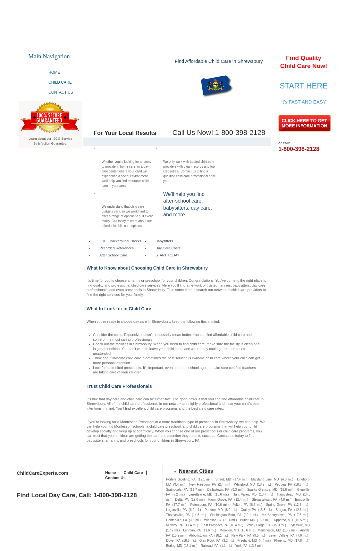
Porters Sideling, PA (181, 479)
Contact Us (60, 92)
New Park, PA (241, 535)
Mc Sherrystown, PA (277, 515)
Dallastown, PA (218, 489)
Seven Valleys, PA (281, 535)
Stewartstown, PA (264, 499)
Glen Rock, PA (210, 540)
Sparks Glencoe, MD (262, 489)
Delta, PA (182, 499)
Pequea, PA (283, 484)
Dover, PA (173, 540)
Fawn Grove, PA (220, 499)
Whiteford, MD (244, 484)
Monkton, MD (229, 530)
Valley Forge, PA (258, 525)
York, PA (241, 545)
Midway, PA (174, 525)
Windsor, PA (212, 520)
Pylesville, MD (300, 525)
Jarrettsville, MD (201, 494)
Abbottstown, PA (200, 535)
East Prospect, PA (215, 525)
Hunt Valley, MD (245, 494)
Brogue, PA (284, 510)
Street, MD (223, 479)
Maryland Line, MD (265, 479)
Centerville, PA (176, 520)
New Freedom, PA (202, 484)
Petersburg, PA (201, 504)
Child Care (60, 82)
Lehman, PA (192, 530)
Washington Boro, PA (225, 515)
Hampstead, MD (289, 494)
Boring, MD (174, 545)
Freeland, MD (247, 540)
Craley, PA (248, 510)
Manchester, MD (269, 530)
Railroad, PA (209, 545)
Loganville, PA (176, 510)
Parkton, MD (214, 510)
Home (54, 72)
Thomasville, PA (178, 515)
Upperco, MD (283, 520)
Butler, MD (247, 520)
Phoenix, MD (283, 540)
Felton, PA (240, 504)
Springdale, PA (177, 489)
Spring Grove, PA (279, 504)
